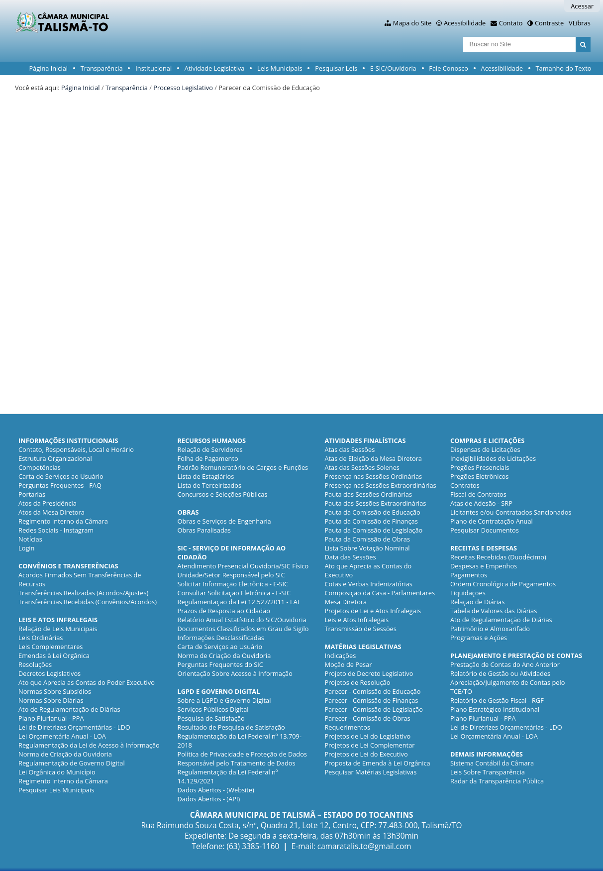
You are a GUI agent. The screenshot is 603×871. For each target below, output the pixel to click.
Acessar (582, 5)
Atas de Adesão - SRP (481, 503)
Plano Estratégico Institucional (494, 709)
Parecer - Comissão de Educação (372, 691)
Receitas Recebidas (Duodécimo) (498, 556)
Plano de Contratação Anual (491, 521)
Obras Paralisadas (204, 530)
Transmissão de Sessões (360, 628)
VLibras (580, 22)
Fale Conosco (448, 68)
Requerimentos (347, 727)
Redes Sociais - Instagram (56, 530)
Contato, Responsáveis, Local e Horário (76, 449)
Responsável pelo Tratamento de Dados (237, 763)
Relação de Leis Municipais (58, 628)
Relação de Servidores (210, 449)
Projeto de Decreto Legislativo (368, 673)
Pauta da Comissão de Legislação (373, 530)
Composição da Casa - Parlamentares (379, 592)
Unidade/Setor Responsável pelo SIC (231, 574)
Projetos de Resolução (357, 682)
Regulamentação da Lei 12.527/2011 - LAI (239, 601)
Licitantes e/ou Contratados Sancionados (510, 512)
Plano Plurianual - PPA (51, 718)
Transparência (102, 68)
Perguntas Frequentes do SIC (220, 664)
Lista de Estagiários (206, 476)
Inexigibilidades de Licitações (493, 458)
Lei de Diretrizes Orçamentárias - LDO (74, 727)
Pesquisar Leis (336, 68)
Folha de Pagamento (208, 458)
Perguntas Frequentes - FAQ (59, 485)
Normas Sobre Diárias (51, 700)
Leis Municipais (279, 68)
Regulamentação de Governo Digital (71, 763)
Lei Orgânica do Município (57, 771)
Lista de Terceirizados (210, 485)
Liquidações (468, 592)
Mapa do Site (412, 22)
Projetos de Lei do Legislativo (367, 736)
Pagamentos (468, 574)
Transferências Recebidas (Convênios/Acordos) (87, 601)
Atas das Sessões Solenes (362, 467)
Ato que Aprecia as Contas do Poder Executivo (86, 682)
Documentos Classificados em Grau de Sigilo (243, 628)
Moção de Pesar (348, 664)
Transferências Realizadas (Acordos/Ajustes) (83, 592)
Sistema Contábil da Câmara (492, 763)
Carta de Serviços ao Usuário (60, 476)
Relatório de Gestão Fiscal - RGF (497, 700)
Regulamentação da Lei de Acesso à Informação (89, 745)
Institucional (153, 68)
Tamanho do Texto (564, 68)
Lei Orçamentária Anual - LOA (62, 736)
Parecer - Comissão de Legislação (373, 709)
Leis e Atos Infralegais (356, 619)
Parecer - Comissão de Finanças (371, 700)
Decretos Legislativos (49, 673)
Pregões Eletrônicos (479, 476)
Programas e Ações (478, 637)
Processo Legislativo (183, 87)
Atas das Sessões (349, 449)
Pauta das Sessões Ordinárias (368, 494)
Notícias (30, 539)
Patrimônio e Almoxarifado (490, 628)
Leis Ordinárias (40, 637)
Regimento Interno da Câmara (63, 521)
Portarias (31, 494)
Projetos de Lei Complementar (369, 745)
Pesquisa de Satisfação (211, 718)
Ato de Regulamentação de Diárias (69, 709)
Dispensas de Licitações (485, 449)
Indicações (340, 655)
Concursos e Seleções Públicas (223, 494)
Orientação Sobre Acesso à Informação (235, 673)
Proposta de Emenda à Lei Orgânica (377, 763)
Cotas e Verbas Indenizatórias (368, 583)
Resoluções (35, 664)
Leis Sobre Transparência (487, 771)
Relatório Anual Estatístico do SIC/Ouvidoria (242, 619)
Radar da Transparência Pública (497, 780)
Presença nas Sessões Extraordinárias (380, 485)
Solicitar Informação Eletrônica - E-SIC (233, 583)
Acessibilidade (465, 22)
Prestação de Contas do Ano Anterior (505, 664)
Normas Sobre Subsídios (54, 691)
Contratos (465, 485)
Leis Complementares (50, 646)
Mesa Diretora (345, 601)
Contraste (549, 22)
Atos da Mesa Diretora (51, 512)
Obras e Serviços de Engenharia (224, 521)
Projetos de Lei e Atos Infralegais (372, 610)
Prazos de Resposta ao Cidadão (224, 610)
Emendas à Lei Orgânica (54, 655)
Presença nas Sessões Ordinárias (373, 476)
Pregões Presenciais (479, 467)
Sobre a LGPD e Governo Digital (224, 700)
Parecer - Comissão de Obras (367, 718)
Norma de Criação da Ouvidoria (65, 754)
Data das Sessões (350, 556)
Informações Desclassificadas (221, 637)
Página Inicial (48, 68)
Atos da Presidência (47, 503)
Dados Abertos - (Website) (216, 789)
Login (26, 548)
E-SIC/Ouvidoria (393, 68)
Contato (511, 22)
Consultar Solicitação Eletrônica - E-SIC (234, 592)
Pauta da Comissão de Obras (367, 539)
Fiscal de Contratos (478, 494)
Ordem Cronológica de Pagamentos (503, 583)
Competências (39, 467)
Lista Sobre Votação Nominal (366, 548)
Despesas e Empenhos (483, 565)
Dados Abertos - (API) (209, 798)
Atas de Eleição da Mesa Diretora (373, 458)
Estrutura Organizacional (55, 458)
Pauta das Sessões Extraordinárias (375, 503)
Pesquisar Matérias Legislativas (370, 771)
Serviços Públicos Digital (213, 709)
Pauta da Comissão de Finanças (370, 521)
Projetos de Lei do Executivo (365, 754)
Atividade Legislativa (215, 68)
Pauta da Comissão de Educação (372, 512)
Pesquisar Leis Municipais (56, 789)
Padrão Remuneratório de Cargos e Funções (243, 467)
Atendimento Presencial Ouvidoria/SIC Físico (243, 565)
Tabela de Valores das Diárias (493, 610)
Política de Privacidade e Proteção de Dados (242, 754)
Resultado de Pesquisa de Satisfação (231, 727)
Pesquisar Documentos (484, 530)
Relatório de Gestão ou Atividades (500, 673)
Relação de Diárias (477, 601)
